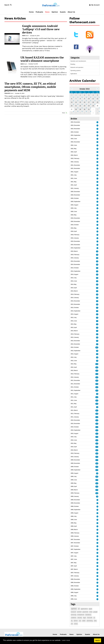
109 (97, 384)
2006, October (75, 586)
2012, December (75, 340)
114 (97, 443)
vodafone (73, 617)
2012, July (73, 357)
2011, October (75, 387)
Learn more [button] (66, 640)
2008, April (74, 526)
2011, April (74, 407)
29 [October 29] (80, 109)
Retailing (72, 64)
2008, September (75, 509)
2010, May (73, 443)
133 (97, 364)
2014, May (73, 284)
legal (84, 617)
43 (97, 277)
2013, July (73, 317)
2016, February (75, 234)
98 (97, 350)
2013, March (74, 330)
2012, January (75, 377)
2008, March (74, 529)
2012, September (75, 350)
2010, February (75, 453)
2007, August (74, 552)
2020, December (75, 191)
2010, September (75, 430)
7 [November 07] (88, 113)
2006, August (74, 592)
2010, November (75, 423)
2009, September (75, 470)
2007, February (75, 572)
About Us (71, 12)
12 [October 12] (97, 98)
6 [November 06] (84, 113)
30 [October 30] (84, 109)
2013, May (73, 324)
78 (97, 294)
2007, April (74, 566)
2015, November (75, 244)
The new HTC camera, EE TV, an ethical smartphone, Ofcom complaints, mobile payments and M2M (30, 87)
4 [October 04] (93, 95)
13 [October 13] (71, 102)
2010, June (74, 440)
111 (97, 433)
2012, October (75, 347)
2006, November (75, 582)
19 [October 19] (97, 102)
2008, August (74, 513)
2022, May (73, 148)
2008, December (75, 499)
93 (97, 473)
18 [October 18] (93, 102)
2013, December (75, 301)
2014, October (75, 268)
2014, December (75, 261)
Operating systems (75, 70)
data (95, 620)
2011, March (74, 410)
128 (97, 440)
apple (90, 609)
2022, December (75, 142)
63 (97, 291)
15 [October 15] (80, 102)
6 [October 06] (71, 98)
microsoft (89, 617)
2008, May (73, 523)
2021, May (73, 181)
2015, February (75, 254)
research (73, 612)
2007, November (75, 542)
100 (97, 367)
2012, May (73, 364)
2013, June (74, 321)
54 (97, 268)
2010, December (75, 420)
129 (97, 377)
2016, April (74, 231)
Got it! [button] (97, 640)
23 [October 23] (84, 106)
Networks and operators (76, 67)
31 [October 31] (88, 109)
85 (97, 297)
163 (97, 490)
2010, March (74, 450)
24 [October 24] (88, 106)
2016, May (73, 228)
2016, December (75, 218)
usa (80, 620)
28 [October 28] (76, 109)
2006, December (75, 579)
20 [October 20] (71, 106)
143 (97, 456)
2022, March (74, 155)
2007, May (73, 562)
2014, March (74, 291)
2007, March (74, 569)
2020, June (74, 211)
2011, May (73, 403)
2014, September (75, 271)
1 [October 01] (80, 95)
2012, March (74, 370)
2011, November (75, 384)
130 (97, 387)
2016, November (75, 221)
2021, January (75, 188)
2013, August (74, 314)
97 (97, 334)
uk (79, 609)
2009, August (74, 473)
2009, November (75, 463)
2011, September (75, 390)
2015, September (75, 248)
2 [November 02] (97, 109)
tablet (83, 620)
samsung (73, 614)
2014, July (73, 277)
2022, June (74, 145)
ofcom (76, 623)
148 (97, 470)
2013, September (75, 311)
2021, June (74, 178)
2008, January (75, 536)
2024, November (75, 122)
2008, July (73, 516)
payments (85, 612)
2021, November (75, 168)
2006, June (74, 599)
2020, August (74, 205)
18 (97, 254)
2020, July (73, 208)
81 (97, 340)
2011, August (74, 393)
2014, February (75, 294)
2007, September (75, 549)
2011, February (75, 413)
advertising (90, 620)
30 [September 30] (76, 95)
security (79, 617)
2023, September (75, 135)
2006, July (73, 596)
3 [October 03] (88, 95)
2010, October (75, 427)
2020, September (75, 201)
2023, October (75, 132)
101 (97, 410)
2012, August (74, 354)
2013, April (74, 327)
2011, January (75, 417)
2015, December (75, 241)
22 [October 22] (80, 106)
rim (72, 623)
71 (97, 307)
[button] (8, 5)
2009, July (73, 476)
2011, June (74, 400)
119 (97, 390)
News (47, 12)
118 (97, 420)
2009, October (75, 466)
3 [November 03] (71, 113)
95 (97, 337)
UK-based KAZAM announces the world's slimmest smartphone (42, 59)
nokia (90, 612)
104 (97, 450)
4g (71, 620)
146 (97, 463)
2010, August (74, 433)
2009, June (74, 480)
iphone (75, 620)
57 (97, 314)
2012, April (74, 367)
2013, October (75, 307)
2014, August (74, 274)
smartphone (80, 614)
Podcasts (39, 12)
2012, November (75, 344)
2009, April (74, 486)
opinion (74, 609)
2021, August (74, 171)
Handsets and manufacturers (78, 61)
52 (97, 284)
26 (97, 258)
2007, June (74, 559)
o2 (94, 617)
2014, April (74, 287)
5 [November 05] (80, 113)
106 (97, 380)
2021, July (73, 175)
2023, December (75, 125)
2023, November (75, 128)
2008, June (74, 519)
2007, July (73, 556)
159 (97, 476)
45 (97, 264)
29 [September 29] (71, 95)
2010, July (73, 436)
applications (84, 609)
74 (97, 327)
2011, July (73, 397)
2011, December (75, 380)
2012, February (75, 374)
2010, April (74, 446)
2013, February (75, 334)
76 (97, 311)
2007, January (75, 576)
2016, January (75, 238)
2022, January (75, 162)
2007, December (75, 539)
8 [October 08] (80, 98)
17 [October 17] (88, 102)
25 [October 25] (93, 106)
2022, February (75, 158)
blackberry (88, 614)
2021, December (75, 165)
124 (97, 397)
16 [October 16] (84, 102)
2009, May (73, 483)
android (79, 612)
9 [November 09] (97, 113)
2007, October (75, 546)
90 (97, 393)
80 (97, 360)
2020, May (73, 215)
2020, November (75, 195)
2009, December (75, 460)
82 (97, 407)
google (95, 612)
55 (97, 287)
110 (97, 370)
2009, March (74, 490)
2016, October (75, 224)
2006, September (75, 589)
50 (97, 281)
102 (97, 347)
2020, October (75, 198)
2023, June (74, 138)
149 (97, 466)
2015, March (74, 251)
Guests (63, 12)
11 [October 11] (93, 98)
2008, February (75, 533)
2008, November (75, 503)
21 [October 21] (76, 106)
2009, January (75, 496)
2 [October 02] (84, 95)
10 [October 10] (88, 98)
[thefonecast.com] (51, 5)
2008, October (75, 506)
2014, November (75, 264)
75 (97, 317)
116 (97, 417)
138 (97, 413)
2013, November (75, 304)
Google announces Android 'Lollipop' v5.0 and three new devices (41, 29)
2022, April (74, 152)
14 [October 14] (76, 102)
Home (31, 12)
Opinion (55, 12)
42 (97, 271)
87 (97, 344)
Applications (73, 73)
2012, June (74, 360)
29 (97, 496)
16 (97, 251)
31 (97, 274)
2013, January (75, 337)
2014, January (75, 297)
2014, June (74, 281)
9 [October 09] (84, 98)
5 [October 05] (97, 95)
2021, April (74, 185)
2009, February (75, 493)
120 (97, 400)
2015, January (75, 258)
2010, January (75, 456)
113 (97, 374)
